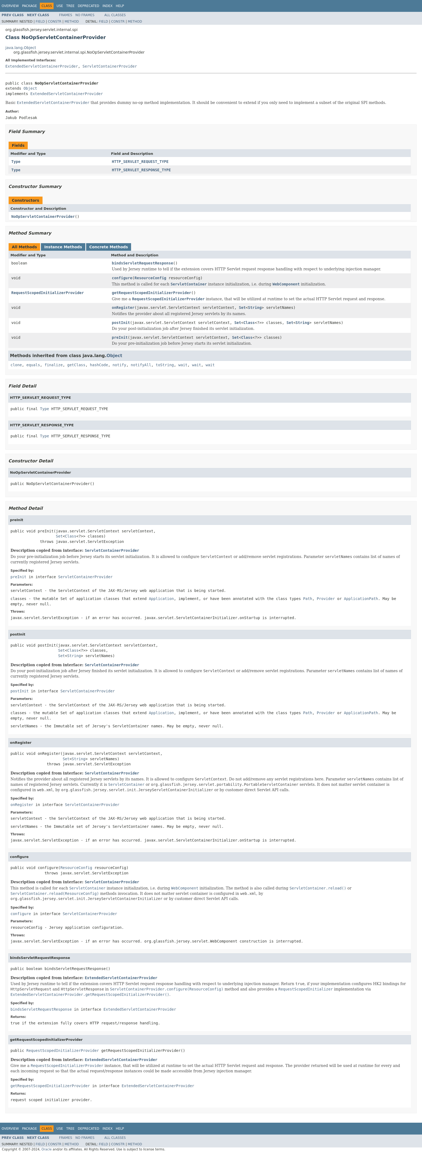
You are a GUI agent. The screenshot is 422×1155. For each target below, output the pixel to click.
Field (40, 21)
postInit (121, 322)
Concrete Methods (108, 247)
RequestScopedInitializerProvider (47, 293)
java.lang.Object (20, 48)
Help (120, 6)
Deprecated (88, 6)
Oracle (46, 1149)
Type (15, 161)
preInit (120, 337)
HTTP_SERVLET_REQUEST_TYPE (140, 161)
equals (33, 365)
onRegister (123, 307)
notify (119, 365)
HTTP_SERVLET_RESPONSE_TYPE (141, 170)
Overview (10, 6)
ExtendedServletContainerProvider (41, 66)
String (255, 307)
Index (108, 6)
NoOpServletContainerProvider (43, 216)
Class (249, 322)
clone (16, 365)
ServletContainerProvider (110, 66)
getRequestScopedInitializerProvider (151, 293)
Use (60, 6)
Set (242, 307)
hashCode (99, 365)
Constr (54, 21)
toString (165, 365)
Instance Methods (63, 247)
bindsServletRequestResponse (142, 263)
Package (29, 6)
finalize (53, 365)
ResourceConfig (150, 278)
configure (122, 278)
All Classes (115, 15)
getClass (76, 365)
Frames (65, 15)
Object (30, 88)
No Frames (84, 15)
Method (72, 21)
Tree (70, 6)
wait (183, 365)
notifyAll (141, 365)
